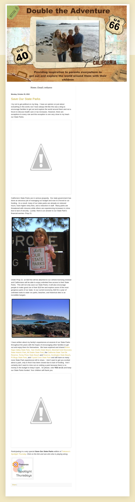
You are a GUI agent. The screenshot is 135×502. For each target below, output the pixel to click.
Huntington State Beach (60, 355)
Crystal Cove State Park (41, 357)
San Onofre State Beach (41, 350)
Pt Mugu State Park (19, 357)
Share (14, 485)
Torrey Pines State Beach (29, 355)
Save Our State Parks (25, 99)
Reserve (46, 355)
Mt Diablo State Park (35, 352)
